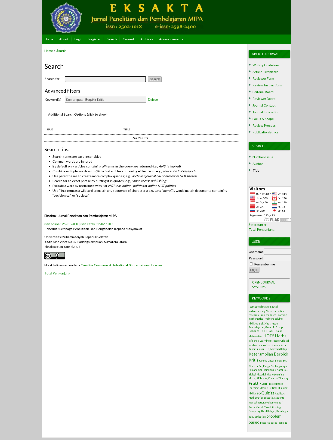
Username (256, 252)
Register (94, 39)
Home (49, 39)
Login (78, 39)
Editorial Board (263, 92)
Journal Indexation (266, 112)
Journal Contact (264, 105)
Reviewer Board (264, 99)
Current (128, 39)
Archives (146, 39)
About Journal (265, 54)
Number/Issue (263, 157)
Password (256, 258)
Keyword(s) (53, 99)
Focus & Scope (263, 119)
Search (258, 146)
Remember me (264, 264)
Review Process (264, 125)
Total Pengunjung (261, 229)
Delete (153, 99)
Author (258, 164)
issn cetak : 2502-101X (97, 224)
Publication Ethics (265, 132)
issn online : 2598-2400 (61, 224)
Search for (52, 79)
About (63, 39)
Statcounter (257, 225)
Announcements (171, 39)
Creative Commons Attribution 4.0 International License (121, 265)
